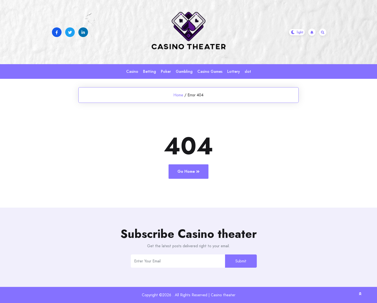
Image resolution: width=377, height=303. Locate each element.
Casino (132, 71)
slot (248, 71)
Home (178, 95)
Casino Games (209, 71)
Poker (166, 71)
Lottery (233, 71)
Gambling (184, 71)
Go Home (188, 171)
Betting (149, 71)
